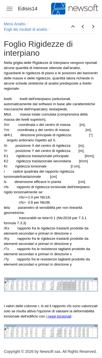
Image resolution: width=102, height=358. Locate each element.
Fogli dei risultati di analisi (25, 29)
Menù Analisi (14, 24)
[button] (73, 27)
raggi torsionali (59, 316)
